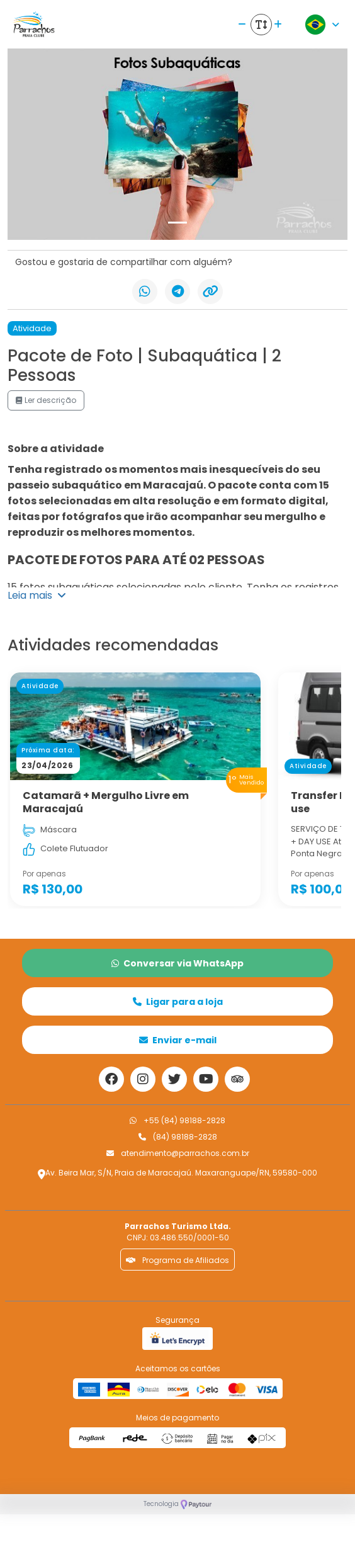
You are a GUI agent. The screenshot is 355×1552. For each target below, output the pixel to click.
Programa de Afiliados (177, 1260)
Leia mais (37, 595)
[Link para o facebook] (111, 1079)
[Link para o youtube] (205, 1079)
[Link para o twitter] (174, 1079)
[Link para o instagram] (142, 1079)
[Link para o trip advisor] (237, 1079)
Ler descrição (46, 400)
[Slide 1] (177, 222)
